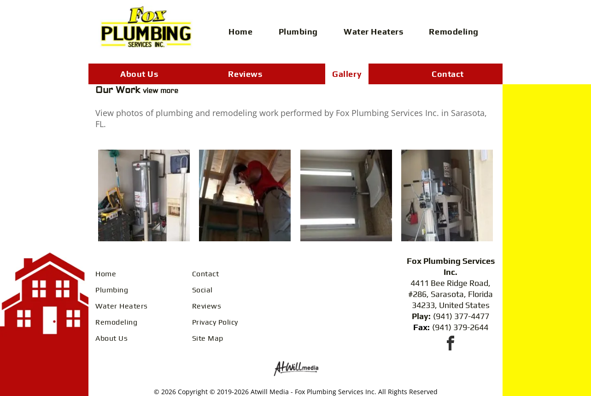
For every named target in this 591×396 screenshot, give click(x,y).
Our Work (119, 90)
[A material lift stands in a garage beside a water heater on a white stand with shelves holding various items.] (447, 196)
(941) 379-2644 (460, 327)
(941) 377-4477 (461, 316)
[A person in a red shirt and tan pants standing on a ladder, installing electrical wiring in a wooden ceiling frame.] (245, 196)
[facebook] (450, 344)
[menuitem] (244, 31)
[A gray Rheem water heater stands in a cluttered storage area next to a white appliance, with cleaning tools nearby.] (144, 196)
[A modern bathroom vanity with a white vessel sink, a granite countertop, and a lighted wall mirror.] (346, 196)
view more (160, 91)
